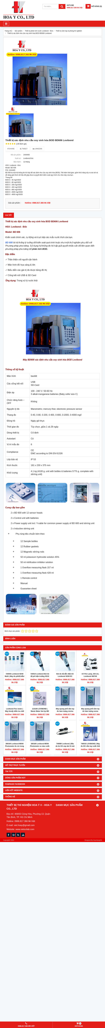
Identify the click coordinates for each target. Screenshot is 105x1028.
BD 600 (9, 242)
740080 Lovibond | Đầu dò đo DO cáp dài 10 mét (65, 745)
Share (11, 149)
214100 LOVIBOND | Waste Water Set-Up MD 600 (40, 711)
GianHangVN (97, 840)
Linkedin (37, 149)
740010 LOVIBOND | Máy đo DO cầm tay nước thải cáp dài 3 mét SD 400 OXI (90, 746)
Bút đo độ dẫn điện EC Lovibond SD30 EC (65, 675)
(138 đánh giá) (21, 144)
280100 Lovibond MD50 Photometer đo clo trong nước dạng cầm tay (14, 746)
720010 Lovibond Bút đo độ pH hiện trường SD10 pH (39, 676)
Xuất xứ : (18, 158)
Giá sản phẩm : (14, 203)
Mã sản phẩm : (16, 155)
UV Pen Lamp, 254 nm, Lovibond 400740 (90, 675)
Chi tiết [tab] (8, 215)
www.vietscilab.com (25, 829)
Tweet (24, 149)
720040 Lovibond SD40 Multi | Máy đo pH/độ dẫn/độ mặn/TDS (14, 676)
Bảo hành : (17, 162)
